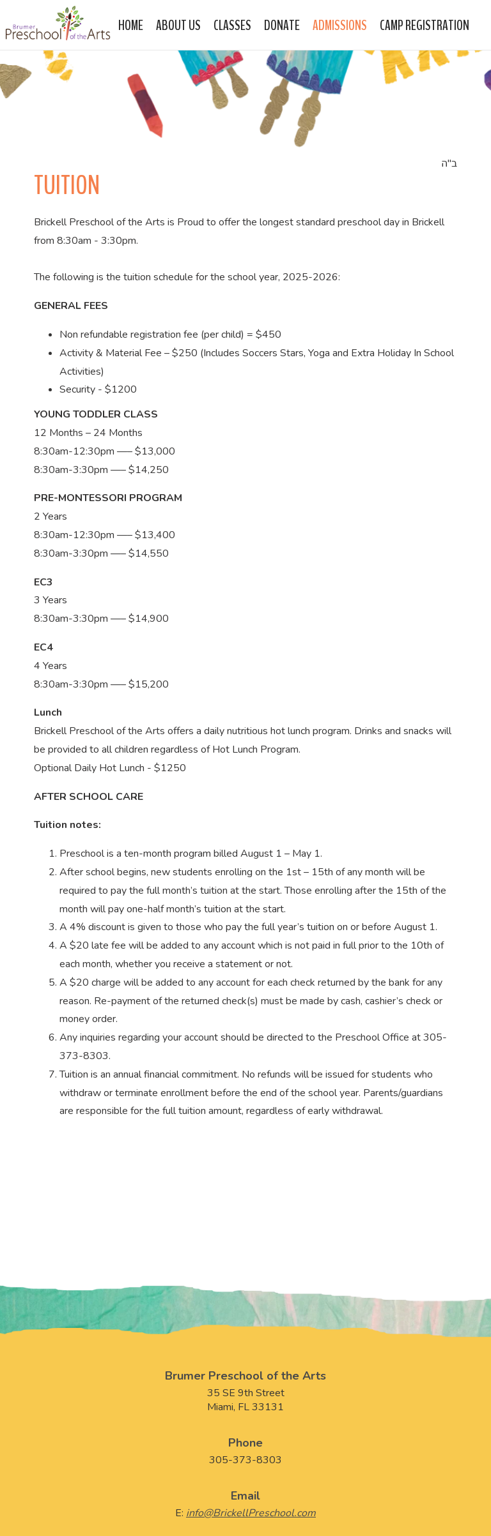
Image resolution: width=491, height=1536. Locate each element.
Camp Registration (424, 24)
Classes (232, 24)
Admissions (340, 24)
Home (130, 24)
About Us (178, 24)
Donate (282, 24)
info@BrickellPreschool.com (251, 1513)
